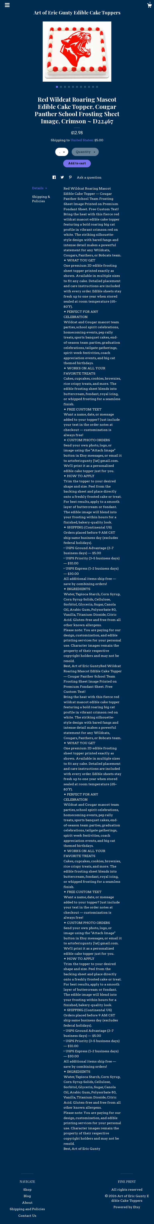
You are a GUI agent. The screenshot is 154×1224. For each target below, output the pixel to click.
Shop (27, 1189)
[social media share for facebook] (55, 177)
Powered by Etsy (126, 1207)
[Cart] (149, 6)
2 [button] (61, 87)
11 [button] (97, 87)
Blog (27, 1196)
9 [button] (89, 87)
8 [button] (85, 87)
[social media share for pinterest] (71, 177)
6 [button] (77, 87)
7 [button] (81, 87)
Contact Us (27, 1216)
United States (82, 140)
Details (39, 188)
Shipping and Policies (27, 1209)
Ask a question (89, 177)
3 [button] (65, 87)
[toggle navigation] (7, 5)
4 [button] (69, 87)
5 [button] (73, 87)
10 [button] (93, 87)
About (27, 1203)
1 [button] (57, 87)
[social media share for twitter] (63, 177)
